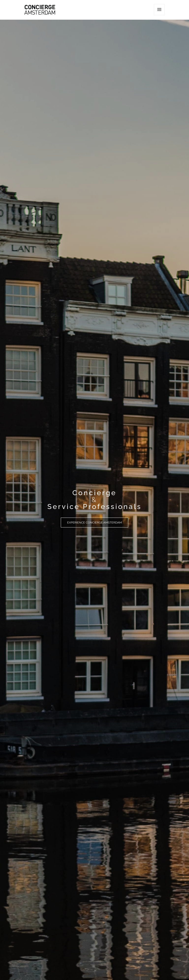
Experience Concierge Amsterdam (94, 522)
